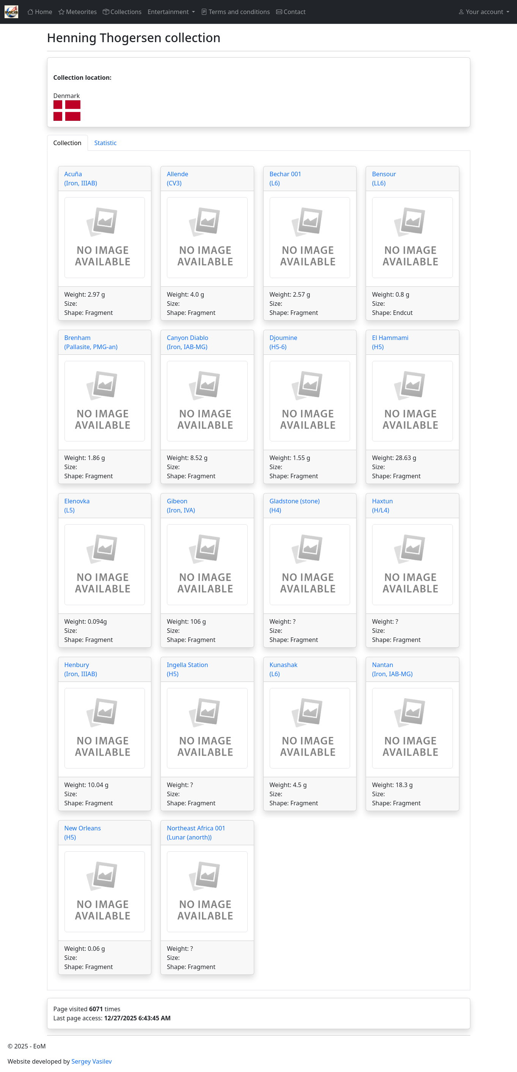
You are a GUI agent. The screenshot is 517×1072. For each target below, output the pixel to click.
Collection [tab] (67, 143)
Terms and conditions (235, 12)
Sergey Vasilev (91, 1061)
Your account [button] (481, 12)
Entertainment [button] (169, 12)
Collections (122, 12)
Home (39, 12)
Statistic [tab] (105, 143)
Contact (291, 12)
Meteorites (77, 12)
